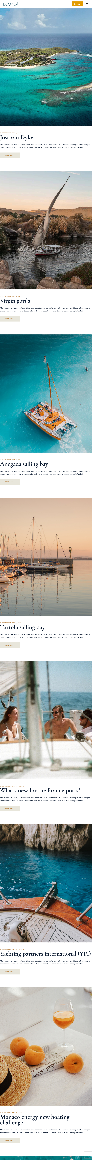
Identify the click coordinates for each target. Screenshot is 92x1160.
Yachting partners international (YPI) (45, 953)
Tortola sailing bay (22, 627)
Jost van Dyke (16, 137)
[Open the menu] (87, 4)
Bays (20, 133)
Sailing (21, 786)
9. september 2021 (7, 133)
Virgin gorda (15, 300)
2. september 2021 (7, 786)
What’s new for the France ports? (40, 790)
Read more (10, 155)
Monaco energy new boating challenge (34, 1119)
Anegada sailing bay (24, 464)
